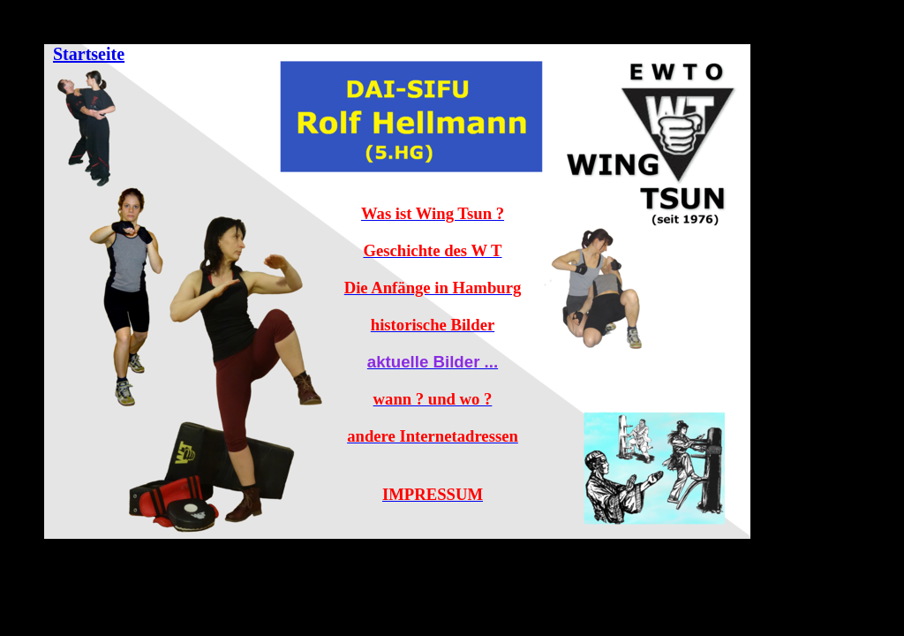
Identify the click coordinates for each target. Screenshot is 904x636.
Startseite (88, 54)
